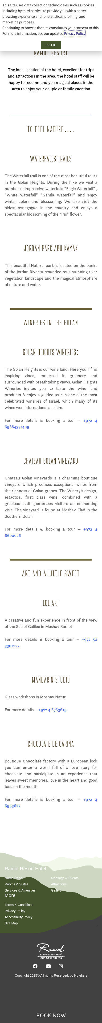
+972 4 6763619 (52, 709)
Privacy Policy (74, 33)
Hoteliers (80, 975)
